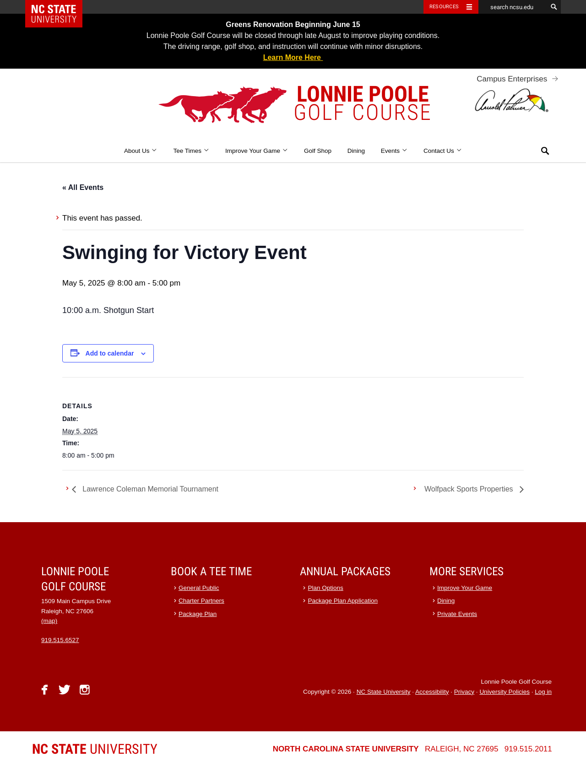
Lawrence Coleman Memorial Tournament (149, 489)
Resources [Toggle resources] (444, 7)
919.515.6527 (60, 640)
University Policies (504, 691)
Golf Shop (317, 150)
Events (394, 150)
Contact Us (442, 150)
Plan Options (325, 587)
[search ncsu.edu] (512, 7)
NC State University (384, 691)
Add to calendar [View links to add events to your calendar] (110, 353)
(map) (49, 620)
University (94, 749)
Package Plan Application (343, 600)
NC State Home (59, 7)
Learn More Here (293, 57)
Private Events (457, 613)
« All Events (82, 187)
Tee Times (191, 150)
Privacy (464, 691)
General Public (199, 587)
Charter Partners (201, 600)
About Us (140, 150)
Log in (543, 691)
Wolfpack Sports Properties (469, 489)
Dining (356, 150)
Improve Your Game (256, 150)
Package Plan (198, 613)
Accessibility (432, 691)
